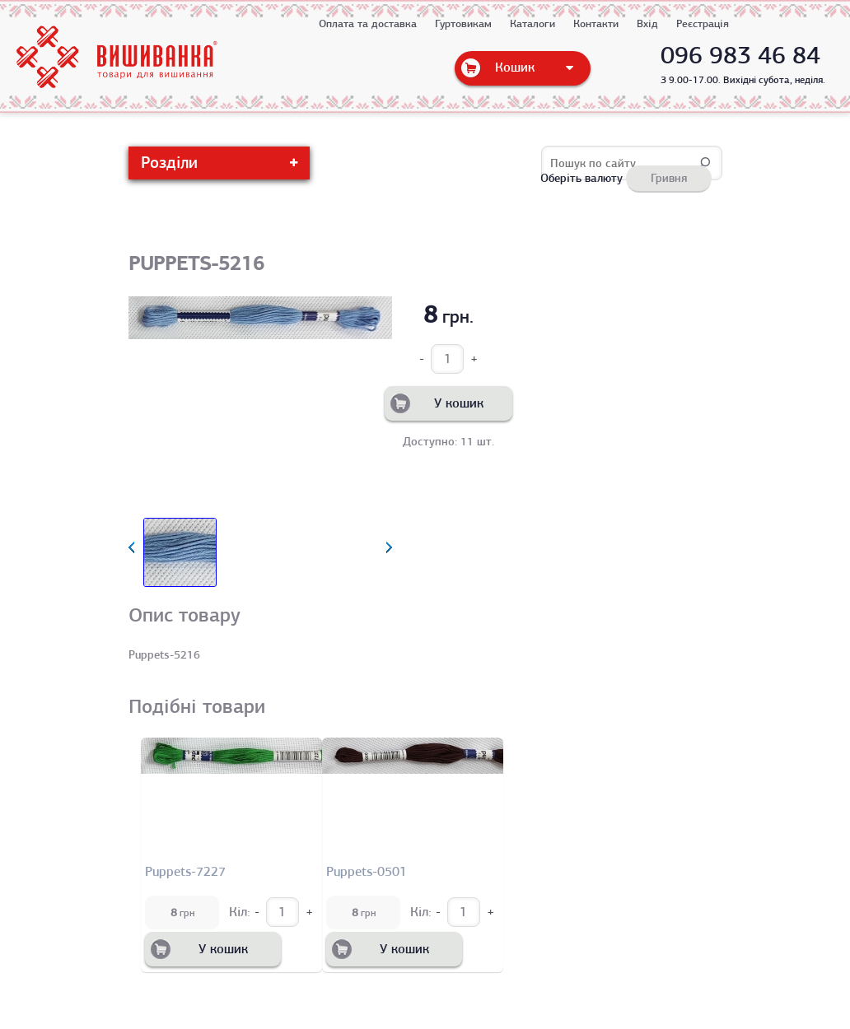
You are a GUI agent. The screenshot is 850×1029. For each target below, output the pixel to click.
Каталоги (532, 23)
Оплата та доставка (368, 23)
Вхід (647, 23)
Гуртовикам (463, 23)
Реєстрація (702, 23)
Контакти (596, 23)
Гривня (669, 177)
